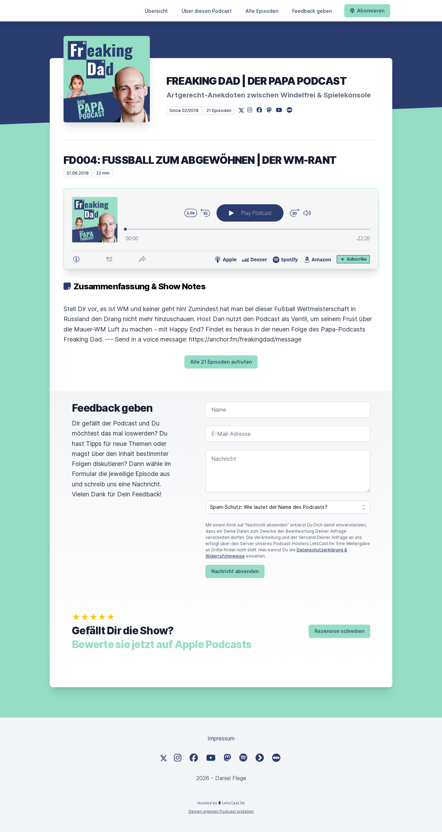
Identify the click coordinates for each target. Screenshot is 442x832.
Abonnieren (367, 10)
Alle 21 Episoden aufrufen (221, 362)
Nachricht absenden (235, 571)
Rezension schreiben (339, 631)
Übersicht (156, 11)
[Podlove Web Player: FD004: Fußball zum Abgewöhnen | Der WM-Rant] (221, 229)
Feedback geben (312, 11)
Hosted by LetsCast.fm (221, 803)
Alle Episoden (262, 11)
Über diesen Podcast (207, 11)
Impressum (221, 738)
